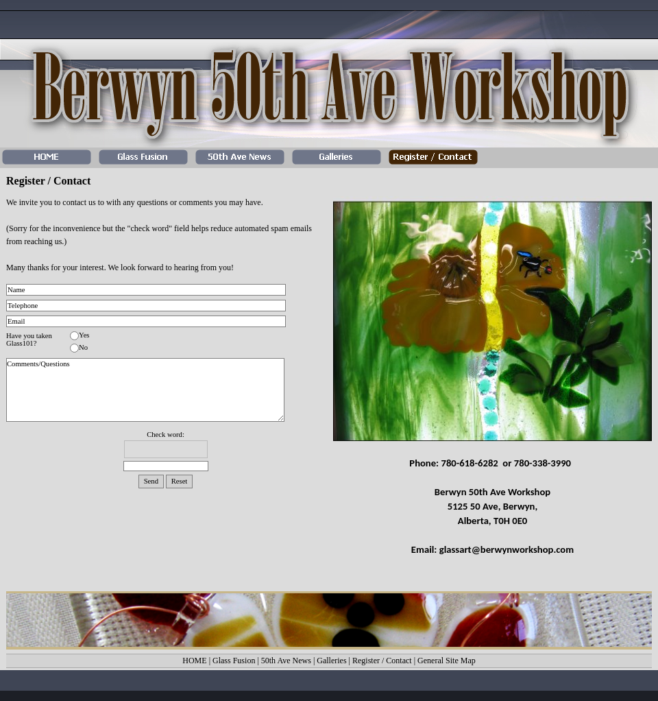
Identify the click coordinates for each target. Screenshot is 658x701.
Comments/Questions (145, 390)
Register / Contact (382, 660)
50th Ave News (286, 660)
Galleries (331, 660)
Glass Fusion (233, 660)
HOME (194, 660)
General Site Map (446, 660)
